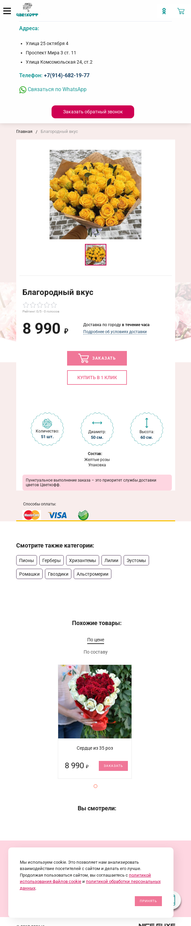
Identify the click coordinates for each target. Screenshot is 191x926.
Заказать (97, 358)
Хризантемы (82, 560)
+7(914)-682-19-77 (67, 75)
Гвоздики (58, 574)
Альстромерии (92, 574)
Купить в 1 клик (97, 377)
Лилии (111, 560)
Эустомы (136, 560)
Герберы (51, 560)
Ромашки (29, 574)
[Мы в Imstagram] (165, 13)
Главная (24, 131)
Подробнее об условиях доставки (115, 331)
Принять (148, 901)
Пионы (26, 560)
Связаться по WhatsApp (53, 89)
